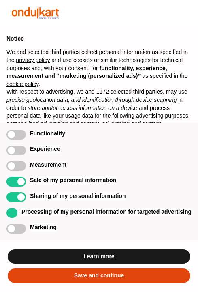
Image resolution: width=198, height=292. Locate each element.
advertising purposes (162, 115)
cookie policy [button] (22, 84)
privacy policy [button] (33, 60)
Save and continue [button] (99, 275)
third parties (148, 91)
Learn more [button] (98, 256)
